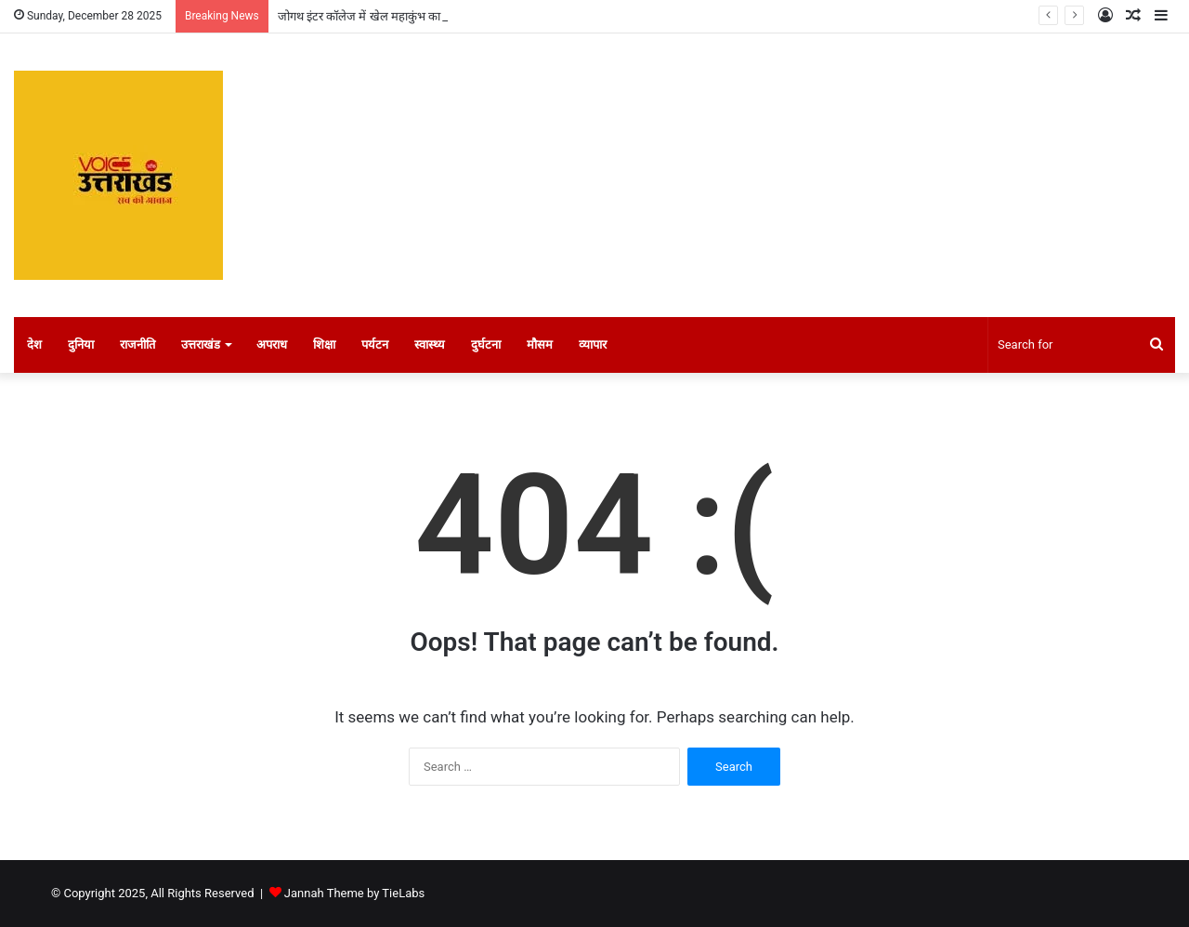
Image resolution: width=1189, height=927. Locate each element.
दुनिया (81, 344)
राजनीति (137, 344)
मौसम (540, 344)
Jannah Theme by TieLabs (354, 893)
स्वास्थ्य (429, 344)
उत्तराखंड (200, 344)
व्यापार (593, 344)
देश (34, 344)
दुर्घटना (486, 344)
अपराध (271, 344)
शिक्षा (324, 344)
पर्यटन (374, 344)
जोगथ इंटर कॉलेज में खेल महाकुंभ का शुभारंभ (377, 16)
